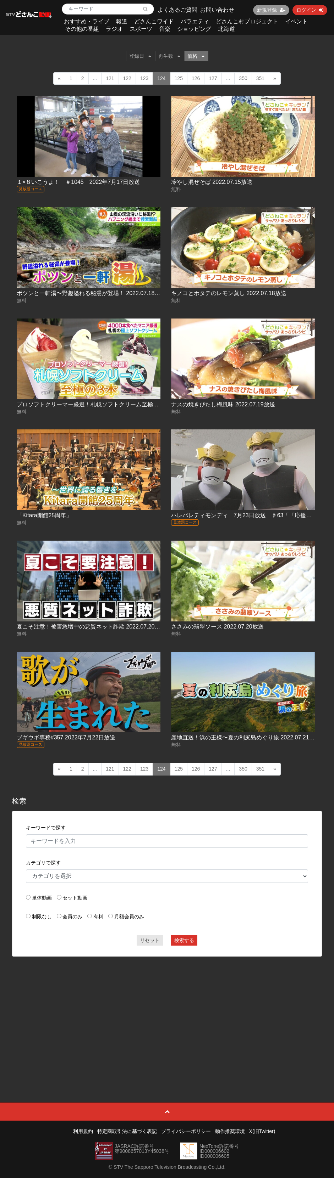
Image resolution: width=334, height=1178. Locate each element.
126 (196, 78)
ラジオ (114, 29)
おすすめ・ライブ (86, 21)
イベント (296, 21)
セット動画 (74, 898)
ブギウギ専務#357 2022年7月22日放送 (66, 737)
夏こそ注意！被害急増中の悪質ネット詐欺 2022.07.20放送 (91, 627)
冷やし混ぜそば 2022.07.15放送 (211, 182)
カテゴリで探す (43, 863)
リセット (150, 940)
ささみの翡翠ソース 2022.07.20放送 (217, 627)
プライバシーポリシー (186, 1131)
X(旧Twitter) (262, 1131)
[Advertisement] (167, 1013)
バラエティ (195, 21)
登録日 (140, 56)
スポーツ (141, 29)
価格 (195, 56)
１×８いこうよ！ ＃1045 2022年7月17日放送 (78, 182)
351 (260, 78)
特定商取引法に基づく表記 (127, 1131)
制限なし (42, 916)
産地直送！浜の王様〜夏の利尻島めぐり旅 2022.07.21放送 (246, 737)
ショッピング (194, 29)
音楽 (164, 29)
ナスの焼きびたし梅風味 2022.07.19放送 (223, 404)
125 (179, 78)
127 (213, 78)
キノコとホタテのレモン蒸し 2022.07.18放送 (228, 293)
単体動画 (42, 898)
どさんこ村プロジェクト (247, 21)
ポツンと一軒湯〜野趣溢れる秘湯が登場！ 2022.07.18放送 (91, 293)
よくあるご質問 (177, 10)
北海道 (226, 29)
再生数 (169, 56)
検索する (184, 940)
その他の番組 (82, 29)
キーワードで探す (46, 827)
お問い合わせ (217, 10)
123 (144, 78)
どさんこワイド (154, 21)
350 (243, 78)
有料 (98, 916)
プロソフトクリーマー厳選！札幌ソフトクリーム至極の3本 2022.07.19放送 (113, 404)
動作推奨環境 (230, 1131)
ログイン (309, 10)
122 (127, 78)
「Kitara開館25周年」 (44, 515)
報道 (121, 21)
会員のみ (72, 916)
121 (110, 78)
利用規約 (83, 1131)
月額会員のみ (129, 916)
